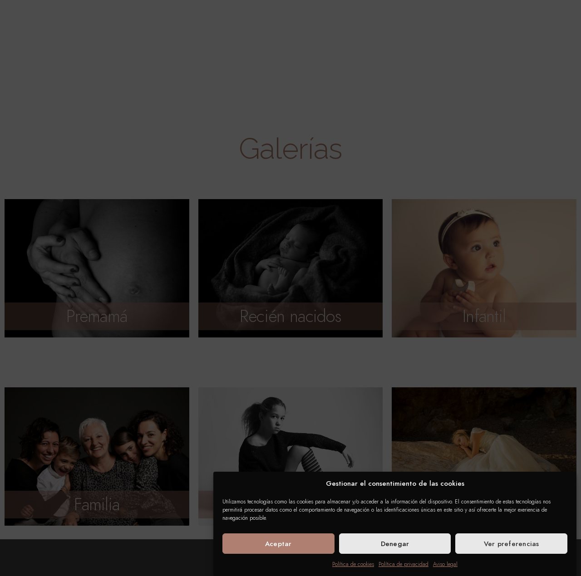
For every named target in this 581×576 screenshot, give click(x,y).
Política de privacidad (403, 564)
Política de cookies (353, 564)
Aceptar (278, 543)
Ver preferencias (511, 543)
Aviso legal (445, 564)
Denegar (395, 543)
